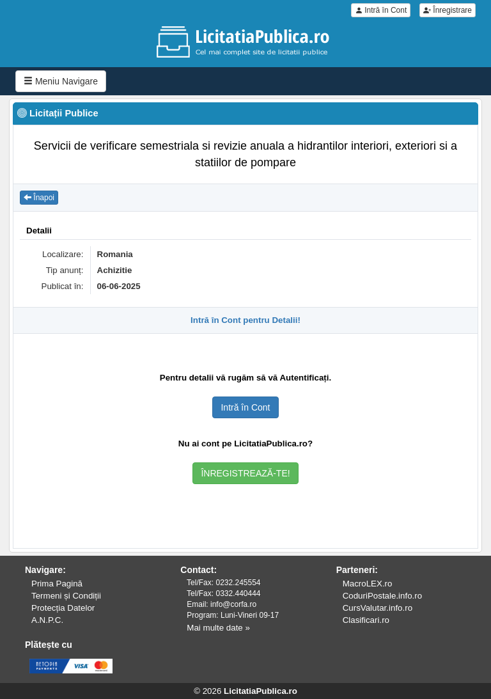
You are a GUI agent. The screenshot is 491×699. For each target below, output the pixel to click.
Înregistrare (447, 10)
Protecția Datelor (63, 608)
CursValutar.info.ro (377, 608)
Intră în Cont (381, 10)
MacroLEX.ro (368, 583)
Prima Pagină (56, 583)
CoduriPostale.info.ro (382, 596)
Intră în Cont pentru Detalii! (245, 320)
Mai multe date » (218, 627)
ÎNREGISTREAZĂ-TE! (245, 473)
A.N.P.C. (47, 620)
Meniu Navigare (61, 81)
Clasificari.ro (366, 620)
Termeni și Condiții (66, 596)
